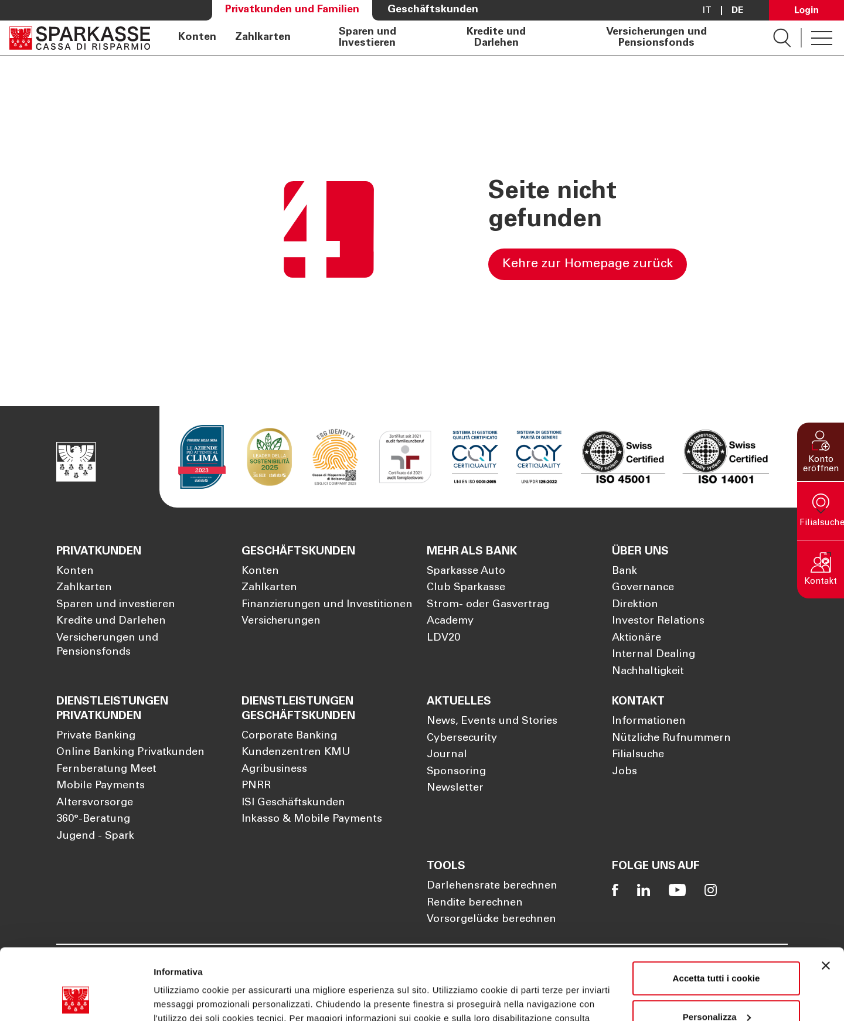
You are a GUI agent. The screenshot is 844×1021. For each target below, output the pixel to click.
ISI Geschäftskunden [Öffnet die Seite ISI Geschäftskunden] (293, 803)
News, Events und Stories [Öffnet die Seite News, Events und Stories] (492, 721)
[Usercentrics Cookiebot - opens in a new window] (76, 998)
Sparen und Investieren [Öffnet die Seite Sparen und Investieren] (367, 37)
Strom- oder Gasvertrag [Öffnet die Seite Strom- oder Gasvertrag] (488, 605)
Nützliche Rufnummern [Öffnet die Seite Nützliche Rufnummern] (671, 738)
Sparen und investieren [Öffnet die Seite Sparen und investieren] (115, 605)
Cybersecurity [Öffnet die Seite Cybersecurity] (462, 738)
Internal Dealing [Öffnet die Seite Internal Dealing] (653, 654)
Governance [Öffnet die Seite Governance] (643, 588)
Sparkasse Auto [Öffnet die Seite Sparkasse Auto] (466, 571)
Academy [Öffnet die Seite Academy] (450, 621)
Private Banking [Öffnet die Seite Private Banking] (95, 736)
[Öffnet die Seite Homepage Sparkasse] (79, 38)
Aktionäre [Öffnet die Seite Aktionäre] (636, 638)
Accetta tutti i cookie (716, 912)
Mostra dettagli (185, 998)
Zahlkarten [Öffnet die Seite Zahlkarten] (263, 37)
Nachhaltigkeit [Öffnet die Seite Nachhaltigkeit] (648, 671)
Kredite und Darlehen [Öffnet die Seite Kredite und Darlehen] (496, 37)
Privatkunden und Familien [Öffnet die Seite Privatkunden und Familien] (292, 10)
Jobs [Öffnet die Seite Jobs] (624, 772)
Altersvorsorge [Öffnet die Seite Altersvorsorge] (94, 803)
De (737, 10)
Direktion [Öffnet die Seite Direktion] (635, 605)
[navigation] (461, 38)
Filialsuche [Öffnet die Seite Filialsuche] (638, 755)
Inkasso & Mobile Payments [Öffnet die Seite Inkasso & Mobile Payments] (311, 819)
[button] (820, 451)
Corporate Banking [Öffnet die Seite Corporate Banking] (289, 736)
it (707, 10)
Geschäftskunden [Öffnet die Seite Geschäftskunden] (432, 10)
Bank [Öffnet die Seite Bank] (624, 571)
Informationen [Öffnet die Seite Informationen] (649, 721)
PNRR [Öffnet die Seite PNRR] (256, 786)
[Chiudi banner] (826, 899)
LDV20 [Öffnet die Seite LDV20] (443, 638)
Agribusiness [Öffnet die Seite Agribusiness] (274, 769)
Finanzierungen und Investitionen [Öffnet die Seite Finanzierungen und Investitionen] (327, 605)
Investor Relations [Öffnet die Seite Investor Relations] (658, 621)
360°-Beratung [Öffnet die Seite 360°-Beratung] (93, 819)
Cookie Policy (194, 966)
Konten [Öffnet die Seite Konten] (197, 37)
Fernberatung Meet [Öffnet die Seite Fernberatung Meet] (106, 769)
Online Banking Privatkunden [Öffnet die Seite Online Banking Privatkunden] (130, 752)
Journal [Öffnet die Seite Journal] (447, 755)
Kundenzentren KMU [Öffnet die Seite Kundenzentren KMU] (295, 752)
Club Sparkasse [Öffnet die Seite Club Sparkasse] (466, 588)
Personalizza (717, 950)
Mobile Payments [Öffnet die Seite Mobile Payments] (100, 786)
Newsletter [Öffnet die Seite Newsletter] (455, 788)
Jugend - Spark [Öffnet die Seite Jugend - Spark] (95, 836)
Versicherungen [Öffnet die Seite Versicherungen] (281, 621)
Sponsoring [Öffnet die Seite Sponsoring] (456, 772)
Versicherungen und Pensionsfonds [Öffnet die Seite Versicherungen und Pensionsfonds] (656, 37)
